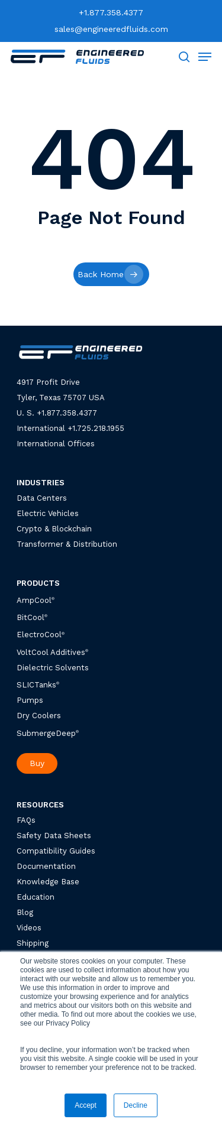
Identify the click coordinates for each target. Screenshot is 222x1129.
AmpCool (35, 600)
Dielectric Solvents (53, 667)
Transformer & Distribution (67, 544)
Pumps (30, 700)
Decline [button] (135, 1105)
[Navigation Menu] (204, 57)
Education (35, 897)
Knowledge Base (48, 881)
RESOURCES (40, 804)
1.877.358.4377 (69, 412)
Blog (25, 912)
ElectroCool (39, 635)
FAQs (26, 820)
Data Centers (42, 498)
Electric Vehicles (48, 513)
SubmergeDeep (48, 733)
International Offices (56, 443)
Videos (29, 927)
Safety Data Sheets (54, 835)
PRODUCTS (38, 583)
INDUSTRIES (41, 482)
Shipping (33, 943)
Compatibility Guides (56, 850)
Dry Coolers (39, 715)
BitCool (30, 617)
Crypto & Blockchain (54, 528)
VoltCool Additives (51, 652)
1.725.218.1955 (98, 428)
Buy (37, 763)
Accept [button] (85, 1105)
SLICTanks (38, 684)
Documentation (46, 866)
